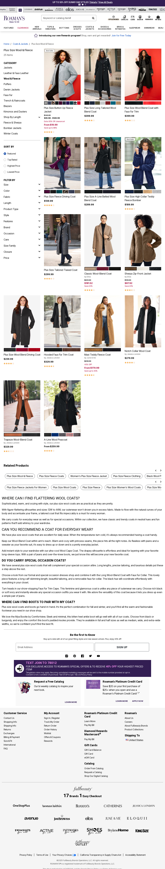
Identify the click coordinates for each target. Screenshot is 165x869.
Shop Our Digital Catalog (96, 776)
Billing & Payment (12, 737)
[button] (93, 2)
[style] (22, 215)
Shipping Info (10, 725)
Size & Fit (8, 741)
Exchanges (9, 733)
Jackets (8, 67)
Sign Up (122, 647)
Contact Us (9, 718)
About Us (129, 718)
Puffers (7, 84)
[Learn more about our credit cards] (122, 701)
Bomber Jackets (12, 128)
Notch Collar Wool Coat (143, 352)
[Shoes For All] (132, 9)
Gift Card (88, 753)
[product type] (22, 209)
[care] (22, 239)
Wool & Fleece (12, 78)
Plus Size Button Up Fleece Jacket (58, 109)
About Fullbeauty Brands (136, 725)
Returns (7, 729)
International (10, 744)
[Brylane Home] (142, 9)
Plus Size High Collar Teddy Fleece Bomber (139, 198)
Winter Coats (11, 133)
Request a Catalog (93, 772)
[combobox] (68, 18)
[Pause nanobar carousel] (79, 4)
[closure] (22, 252)
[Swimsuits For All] (101, 9)
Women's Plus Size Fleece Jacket (88, 476)
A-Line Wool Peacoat (62, 441)
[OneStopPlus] (21, 805)
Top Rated (12, 159)
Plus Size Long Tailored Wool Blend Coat (100, 109)
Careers (128, 722)
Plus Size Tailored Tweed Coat (60, 269)
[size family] (22, 246)
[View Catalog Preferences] (71, 702)
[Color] (22, 191)
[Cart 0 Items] (158, 18)
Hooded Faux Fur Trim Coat (62, 356)
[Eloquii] (90, 9)
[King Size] (153, 9)
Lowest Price (13, 172)
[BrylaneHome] (118, 831)
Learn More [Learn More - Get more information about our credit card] (89, 721)
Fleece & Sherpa (12, 122)
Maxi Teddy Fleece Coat (102, 356)
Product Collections (134, 729)
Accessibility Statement (135, 855)
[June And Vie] (80, 9)
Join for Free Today (121, 35)
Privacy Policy (26, 855)
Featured (11, 153)
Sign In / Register (52, 718)
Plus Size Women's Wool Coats (124, 487)
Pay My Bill (89, 725)
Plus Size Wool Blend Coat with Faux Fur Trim (141, 109)
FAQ (6, 748)
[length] (22, 203)
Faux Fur (8, 95)
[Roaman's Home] (14, 19)
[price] (22, 258)
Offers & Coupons (52, 737)
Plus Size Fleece (91, 487)
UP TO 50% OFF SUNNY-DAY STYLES (71, 2)
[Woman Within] (12, 9)
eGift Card (89, 757)
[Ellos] (70, 9)
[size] (22, 184)
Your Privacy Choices (64, 855)
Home (6, 44)
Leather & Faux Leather (16, 73)
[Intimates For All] (122, 9)
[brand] (22, 227)
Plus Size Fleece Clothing (126, 476)
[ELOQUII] (137, 817)
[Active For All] (111, 9)
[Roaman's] (20, 10)
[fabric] (22, 197)
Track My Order (51, 722)
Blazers (8, 106)
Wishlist (47, 733)
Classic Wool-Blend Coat (102, 275)
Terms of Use (42, 855)
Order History (50, 729)
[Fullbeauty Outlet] (82, 843)
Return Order (50, 725)
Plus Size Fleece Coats (51, 476)
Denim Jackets (12, 89)
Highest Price (13, 165)
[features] (22, 221)
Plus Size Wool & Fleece (20, 476)
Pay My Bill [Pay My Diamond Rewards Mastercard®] (89, 739)
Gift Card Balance (92, 750)
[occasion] (22, 233)
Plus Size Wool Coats (64, 487)
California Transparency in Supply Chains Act (101, 855)
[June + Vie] (113, 818)
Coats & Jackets (20, 44)
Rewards (48, 741)
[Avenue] (38, 9)
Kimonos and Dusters (15, 111)
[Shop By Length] (39, 117)
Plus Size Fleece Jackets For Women (27, 487)
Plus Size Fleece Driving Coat (59, 196)
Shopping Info (10, 722)
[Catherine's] (28, 9)
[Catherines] (113, 805)
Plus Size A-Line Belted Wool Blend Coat (100, 198)
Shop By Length (12, 117)
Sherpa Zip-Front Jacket (143, 275)
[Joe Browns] (49, 9)
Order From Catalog (93, 768)
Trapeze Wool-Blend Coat (22, 441)
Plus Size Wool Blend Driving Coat (22, 354)
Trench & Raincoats (14, 100)
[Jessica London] (59, 9)
